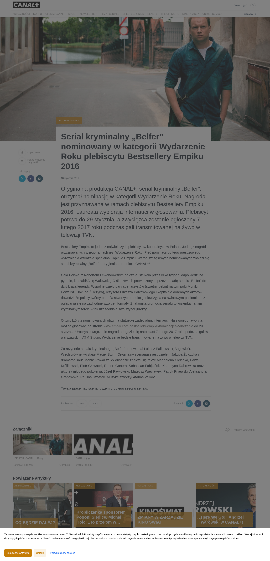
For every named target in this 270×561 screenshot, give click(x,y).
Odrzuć (40, 553)
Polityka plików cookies (62, 553)
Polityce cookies (107, 538)
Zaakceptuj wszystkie (18, 553)
